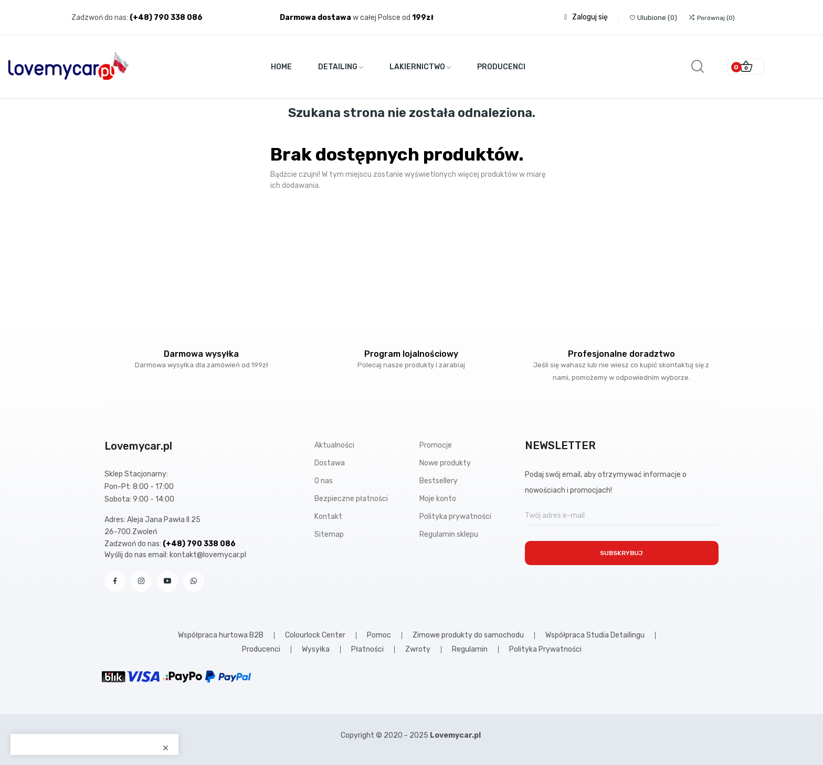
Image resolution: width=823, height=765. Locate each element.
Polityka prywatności (455, 516)
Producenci (261, 649)
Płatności (367, 649)
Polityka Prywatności (545, 649)
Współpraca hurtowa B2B (220, 635)
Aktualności (334, 445)
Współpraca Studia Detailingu (595, 635)
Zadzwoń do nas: (100, 17)
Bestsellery (438, 480)
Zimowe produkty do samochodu (468, 635)
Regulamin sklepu (448, 534)
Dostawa (329, 463)
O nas (323, 480)
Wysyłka (316, 649)
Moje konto (437, 498)
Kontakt (328, 516)
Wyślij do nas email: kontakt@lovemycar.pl (175, 554)
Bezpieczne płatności (351, 498)
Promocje (435, 445)
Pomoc (379, 635)
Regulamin (470, 649)
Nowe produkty (445, 463)
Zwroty (417, 649)
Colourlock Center (315, 635)
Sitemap (329, 534)
